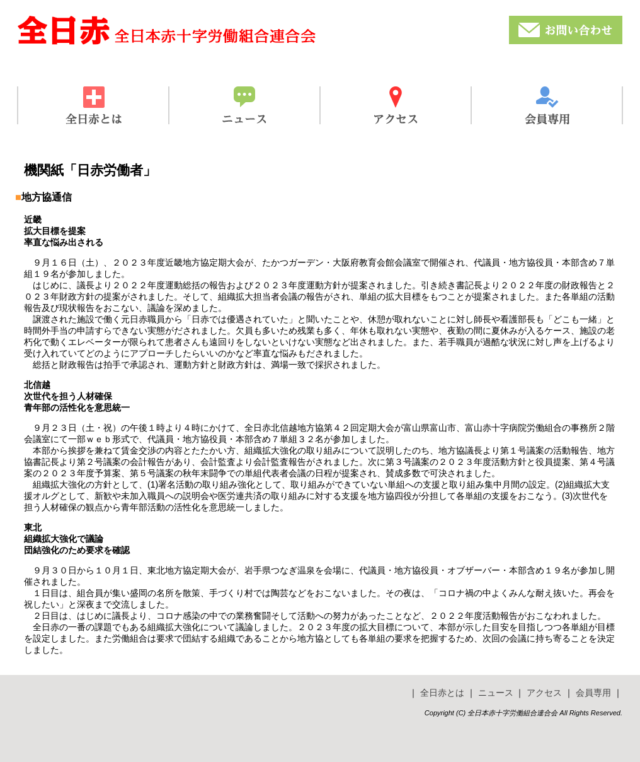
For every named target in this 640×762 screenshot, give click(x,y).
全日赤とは (442, 693)
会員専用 (593, 693)
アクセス (544, 693)
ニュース (495, 693)
